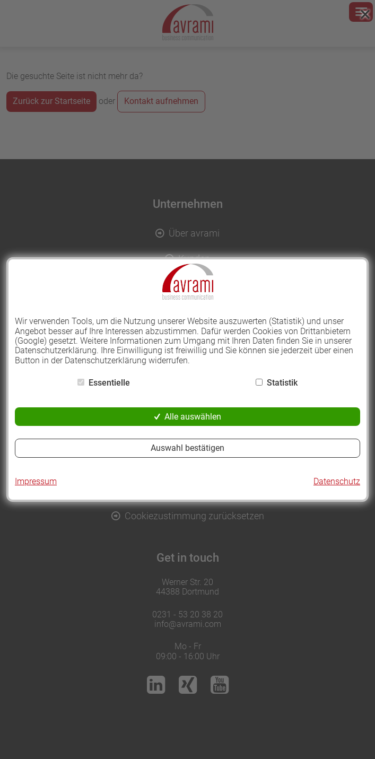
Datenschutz (336, 481)
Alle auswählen (192, 417)
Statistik (282, 383)
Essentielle (109, 383)
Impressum (36, 481)
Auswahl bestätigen (187, 448)
